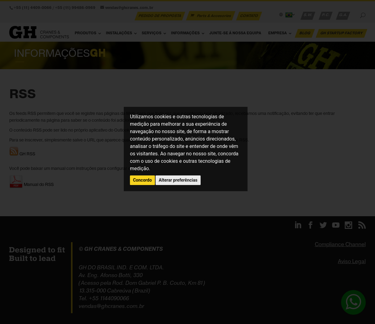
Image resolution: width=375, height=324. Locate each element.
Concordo (142, 180)
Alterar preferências (178, 180)
